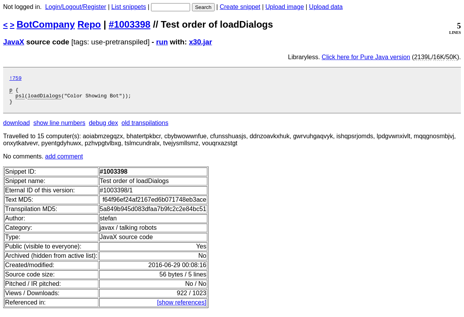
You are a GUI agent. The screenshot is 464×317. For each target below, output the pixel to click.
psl (20, 100)
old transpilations (144, 128)
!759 (15, 79)
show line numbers (59, 128)
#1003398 (130, 24)
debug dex (103, 128)
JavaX (13, 42)
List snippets (128, 7)
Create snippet (240, 7)
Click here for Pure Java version (366, 57)
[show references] (181, 308)
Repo (89, 24)
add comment (64, 162)
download (16, 128)
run (162, 42)
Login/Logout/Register (76, 7)
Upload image (284, 7)
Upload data (326, 7)
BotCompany (46, 24)
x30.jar (200, 42)
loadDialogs (44, 100)
